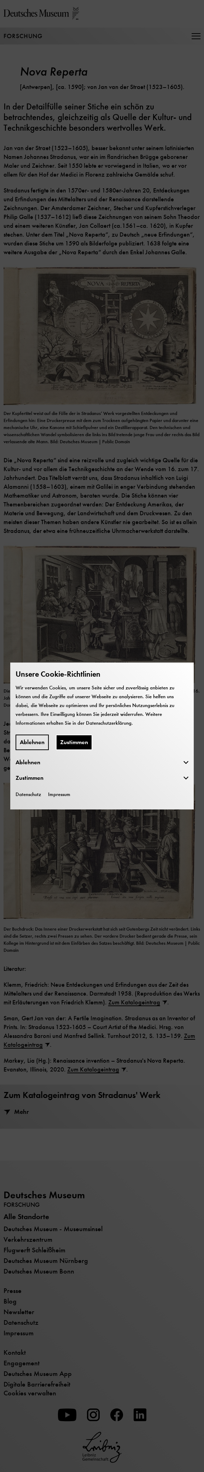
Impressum (59, 794)
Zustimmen (74, 742)
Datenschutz (28, 794)
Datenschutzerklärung (109, 723)
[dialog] (102, 736)
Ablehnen (32, 742)
